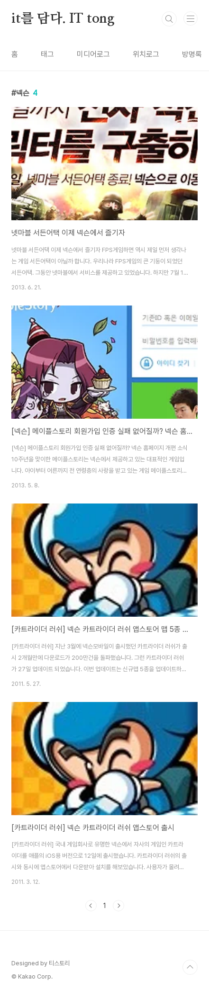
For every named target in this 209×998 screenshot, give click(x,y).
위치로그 (146, 54)
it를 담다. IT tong (63, 19)
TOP (190, 967)
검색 (169, 19)
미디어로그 (93, 54)
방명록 (192, 54)
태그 (47, 54)
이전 (91, 905)
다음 (118, 905)
